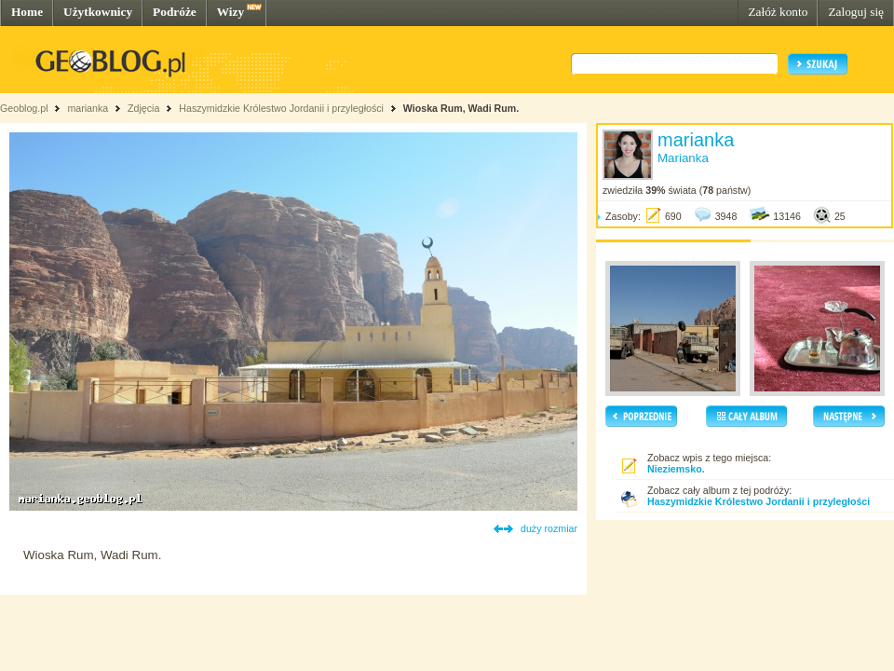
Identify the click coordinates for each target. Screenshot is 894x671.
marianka (87, 108)
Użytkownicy (97, 12)
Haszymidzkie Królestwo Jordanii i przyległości (281, 108)
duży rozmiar (549, 528)
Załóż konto (777, 12)
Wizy (230, 12)
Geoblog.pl (24, 108)
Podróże (174, 12)
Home (27, 12)
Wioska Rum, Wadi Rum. (461, 108)
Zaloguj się (856, 12)
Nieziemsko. (676, 468)
